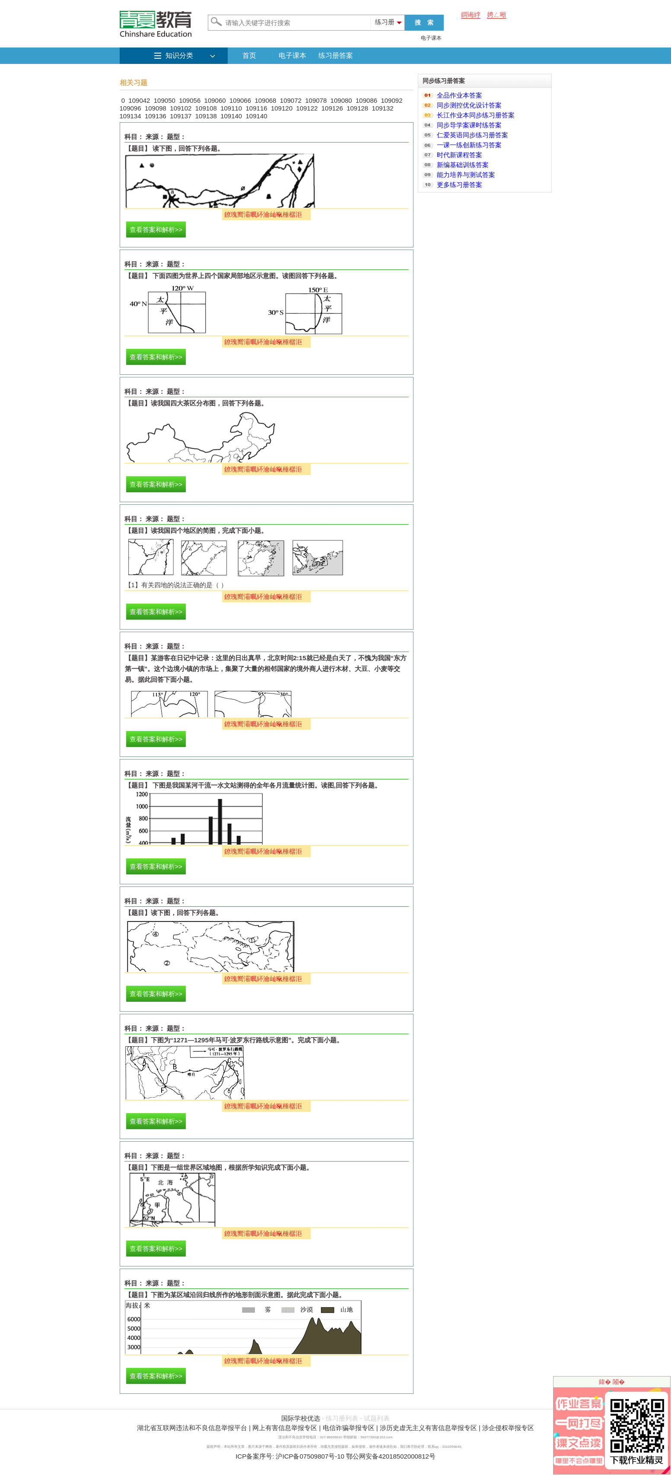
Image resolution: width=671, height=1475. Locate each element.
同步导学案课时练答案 (469, 125)
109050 (164, 100)
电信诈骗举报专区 (349, 1427)
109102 (180, 108)
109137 (180, 116)
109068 (265, 100)
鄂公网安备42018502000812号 (391, 1456)
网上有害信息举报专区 (284, 1427)
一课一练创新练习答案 (469, 145)
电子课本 (431, 38)
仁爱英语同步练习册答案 (472, 135)
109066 (240, 100)
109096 (130, 108)
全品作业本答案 (459, 95)
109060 (215, 100)
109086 (366, 100)
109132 (383, 108)
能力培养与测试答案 (466, 174)
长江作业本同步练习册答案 (476, 115)
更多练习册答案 (459, 184)
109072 (291, 100)
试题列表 (377, 1418)
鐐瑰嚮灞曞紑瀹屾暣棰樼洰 (263, 214)
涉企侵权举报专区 (508, 1427)
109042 (139, 100)
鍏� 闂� (612, 1381)
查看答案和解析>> (156, 229)
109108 (206, 108)
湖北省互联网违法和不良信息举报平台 (192, 1427)
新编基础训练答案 (463, 164)
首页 (249, 55)
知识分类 (179, 55)
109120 (282, 108)
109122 (307, 108)
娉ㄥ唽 (496, 14)
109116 (256, 108)
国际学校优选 (300, 1418)
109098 (155, 108)
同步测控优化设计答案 (469, 105)
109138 (206, 116)
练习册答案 (335, 55)
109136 (155, 116)
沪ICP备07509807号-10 (310, 1456)
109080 (341, 100)
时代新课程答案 (459, 154)
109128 (357, 108)
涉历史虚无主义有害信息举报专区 (428, 1427)
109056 (189, 100)
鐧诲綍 (470, 14)
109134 (130, 116)
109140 (231, 116)
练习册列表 (342, 1418)
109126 (332, 108)
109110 (231, 108)
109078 (316, 100)
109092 (391, 100)
